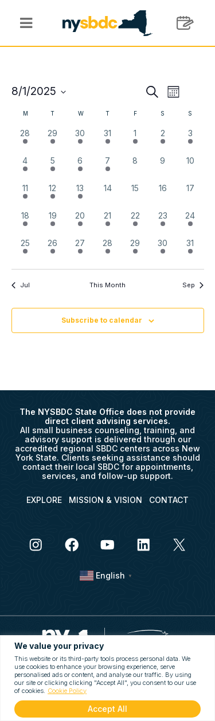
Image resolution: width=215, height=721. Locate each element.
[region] (107, 678)
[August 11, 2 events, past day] (25, 195)
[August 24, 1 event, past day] (190, 223)
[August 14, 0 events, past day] (108, 195)
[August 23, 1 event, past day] (163, 223)
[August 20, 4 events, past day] (80, 223)
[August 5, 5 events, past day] (53, 168)
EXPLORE (44, 500)
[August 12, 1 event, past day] (53, 195)
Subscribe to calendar (101, 320)
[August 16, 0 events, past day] (163, 195)
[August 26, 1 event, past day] (53, 250)
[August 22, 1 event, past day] (135, 223)
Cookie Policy (67, 691)
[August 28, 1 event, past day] (108, 250)
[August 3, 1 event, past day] (190, 140)
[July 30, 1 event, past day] (80, 140)
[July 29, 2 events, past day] (53, 140)
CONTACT (169, 500)
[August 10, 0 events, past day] (190, 168)
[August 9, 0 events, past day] (163, 168)
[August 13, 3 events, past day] (80, 195)
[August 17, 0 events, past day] (190, 195)
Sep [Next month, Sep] (193, 285)
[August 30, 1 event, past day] (163, 250)
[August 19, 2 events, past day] (53, 223)
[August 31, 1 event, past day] (190, 250)
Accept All (107, 709)
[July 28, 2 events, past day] (25, 140)
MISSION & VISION (105, 500)
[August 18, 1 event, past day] (25, 223)
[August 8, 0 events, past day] (135, 168)
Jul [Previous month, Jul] (20, 285)
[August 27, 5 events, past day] (80, 250)
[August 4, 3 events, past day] (25, 168)
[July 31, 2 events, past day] (108, 140)
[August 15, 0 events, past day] (135, 195)
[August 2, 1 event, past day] (163, 140)
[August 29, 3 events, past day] (135, 250)
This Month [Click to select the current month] (107, 285)
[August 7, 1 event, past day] (108, 168)
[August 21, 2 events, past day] (108, 223)
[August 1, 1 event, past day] (135, 140)
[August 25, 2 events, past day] (25, 250)
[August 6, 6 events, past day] (80, 168)
